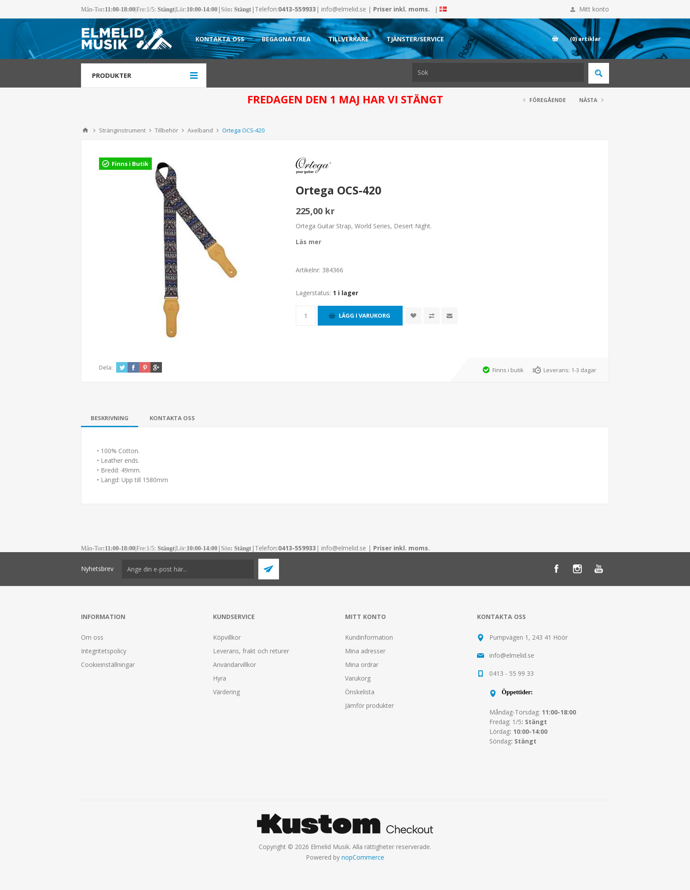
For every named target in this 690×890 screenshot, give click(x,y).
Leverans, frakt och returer (251, 651)
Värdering (226, 692)
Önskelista (359, 692)
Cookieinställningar (108, 664)
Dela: (106, 367)
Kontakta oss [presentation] (172, 418)
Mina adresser (365, 651)
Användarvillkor (234, 664)
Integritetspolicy (103, 651)
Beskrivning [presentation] (109, 418)
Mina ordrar (361, 664)
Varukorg (358, 678)
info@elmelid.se (343, 9)
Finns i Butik (130, 164)
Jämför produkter (369, 705)
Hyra (219, 678)
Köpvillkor (227, 637)
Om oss (92, 637)
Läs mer (308, 242)
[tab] (109, 418)
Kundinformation (369, 637)
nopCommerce (362, 857)
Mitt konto (594, 9)
